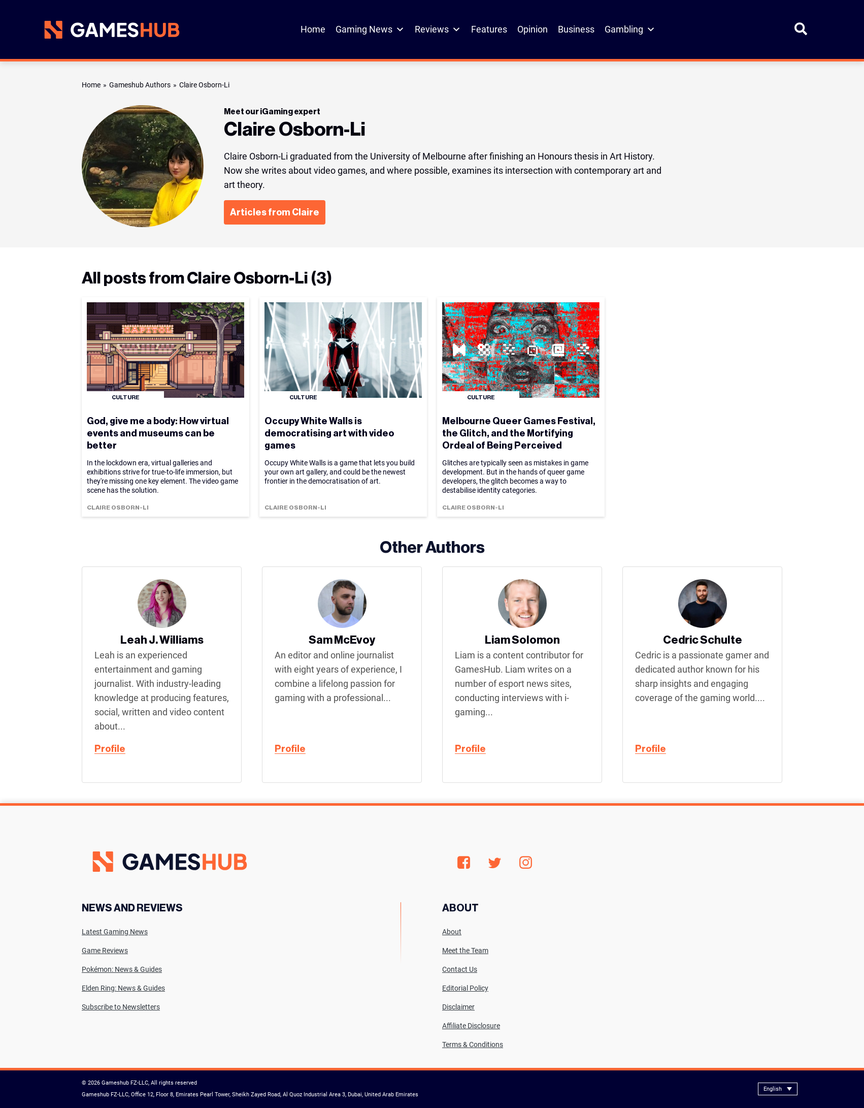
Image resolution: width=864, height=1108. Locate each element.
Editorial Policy (465, 988)
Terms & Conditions (472, 1044)
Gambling (630, 29)
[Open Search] (800, 33)
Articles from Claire (274, 212)
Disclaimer (458, 1007)
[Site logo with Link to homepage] (112, 30)
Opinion (532, 29)
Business (576, 29)
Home (313, 29)
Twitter (495, 863)
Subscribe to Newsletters (121, 1007)
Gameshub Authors (140, 84)
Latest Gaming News (115, 932)
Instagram (525, 862)
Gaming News (370, 29)
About (451, 932)
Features (489, 29)
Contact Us (459, 969)
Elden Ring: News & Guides (123, 988)
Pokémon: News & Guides (122, 969)
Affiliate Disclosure (471, 1026)
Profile (109, 748)
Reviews (438, 29)
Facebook (463, 862)
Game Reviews (105, 950)
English (772, 1089)
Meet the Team (465, 950)
